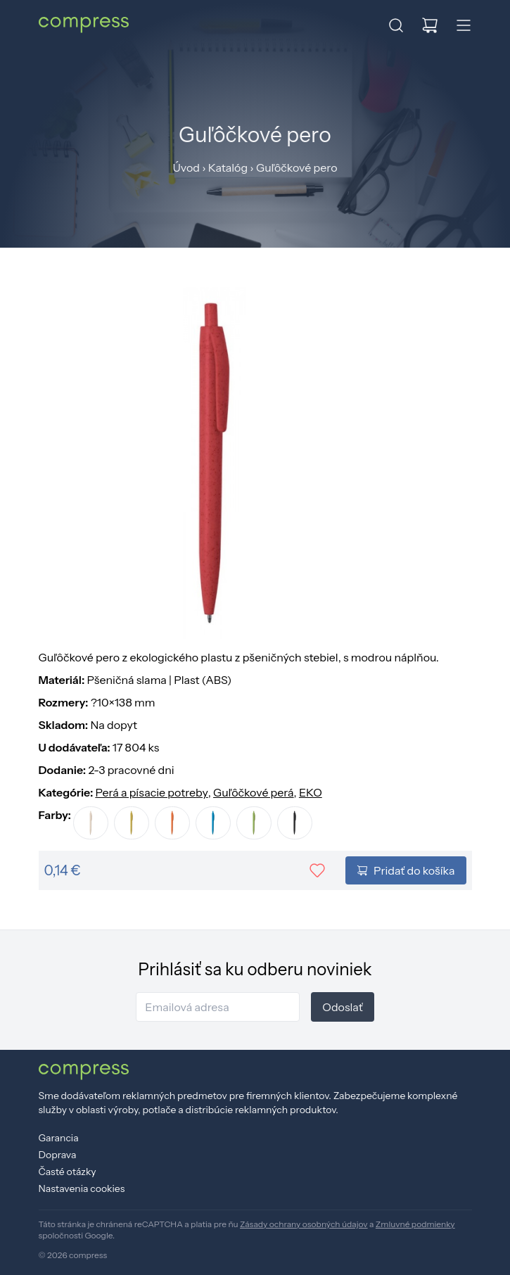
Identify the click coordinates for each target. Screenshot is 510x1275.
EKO (310, 792)
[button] (396, 25)
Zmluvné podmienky (415, 1224)
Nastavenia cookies (82, 1188)
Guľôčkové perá (253, 792)
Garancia (59, 1137)
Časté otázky (67, 1171)
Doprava (58, 1154)
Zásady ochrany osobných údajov (304, 1224)
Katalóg (228, 167)
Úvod (185, 167)
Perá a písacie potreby (151, 792)
